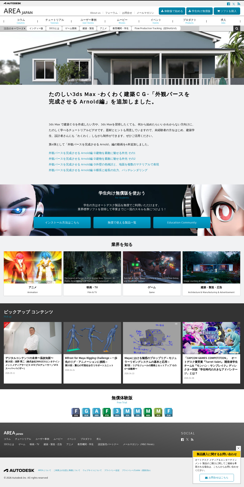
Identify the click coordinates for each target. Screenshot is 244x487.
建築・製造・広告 (53, 444)
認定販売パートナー (108, 444)
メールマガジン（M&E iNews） (139, 444)
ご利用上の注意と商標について (67, 470)
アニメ (69, 444)
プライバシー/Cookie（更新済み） (137, 470)
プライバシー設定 (112, 470)
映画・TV (34, 444)
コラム (7, 439)
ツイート (54, 111)
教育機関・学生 (86, 444)
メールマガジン (145, 13)
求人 (98, 439)
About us (95, 13)
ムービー (58, 439)
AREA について (44, 470)
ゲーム (21, 444)
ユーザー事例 (42, 439)
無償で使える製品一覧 (122, 222)
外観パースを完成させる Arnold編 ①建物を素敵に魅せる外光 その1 (92, 153)
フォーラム (111, 13)
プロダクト (86, 439)
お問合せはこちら (216, 477)
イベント (71, 439)
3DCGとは (9, 444)
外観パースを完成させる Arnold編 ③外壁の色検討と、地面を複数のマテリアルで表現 (104, 164)
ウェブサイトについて (92, 470)
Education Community (182, 222)
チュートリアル (23, 439)
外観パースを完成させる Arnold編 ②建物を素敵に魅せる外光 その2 (92, 159)
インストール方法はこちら (62, 222)
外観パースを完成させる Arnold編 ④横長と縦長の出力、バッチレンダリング (98, 170)
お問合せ (127, 13)
